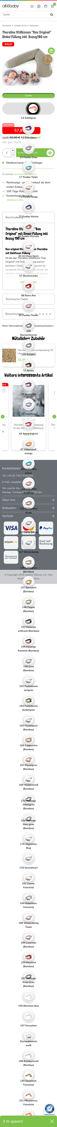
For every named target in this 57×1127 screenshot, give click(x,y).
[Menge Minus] (13, 155)
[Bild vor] (53, 66)
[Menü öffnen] (32, 6)
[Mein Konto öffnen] (46, 6)
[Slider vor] (54, 417)
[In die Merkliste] (51, 51)
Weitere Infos (15, 200)
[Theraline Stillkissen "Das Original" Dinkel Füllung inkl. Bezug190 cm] (28, 66)
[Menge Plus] (13, 150)
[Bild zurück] (4, 66)
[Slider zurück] (3, 417)
